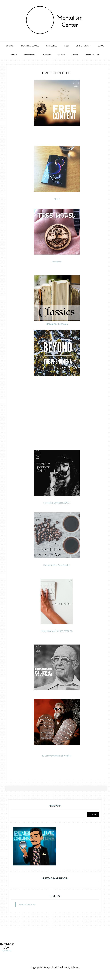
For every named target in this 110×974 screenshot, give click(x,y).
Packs (14, 54)
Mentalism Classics (57, 323)
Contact (10, 45)
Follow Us (6, 950)
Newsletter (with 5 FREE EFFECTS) (57, 631)
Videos (61, 54)
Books (101, 45)
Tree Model (56, 261)
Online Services (83, 45)
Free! (66, 45)
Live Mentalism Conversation (56, 564)
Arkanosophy (92, 54)
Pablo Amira (30, 54)
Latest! (75, 54)
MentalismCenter (27, 904)
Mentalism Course (30, 45)
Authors (47, 54)
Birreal (56, 199)
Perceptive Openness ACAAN (56, 502)
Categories (51, 45)
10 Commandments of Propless (56, 755)
